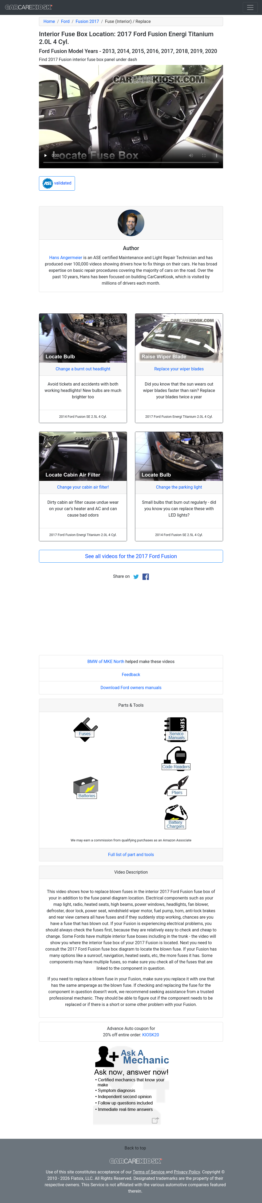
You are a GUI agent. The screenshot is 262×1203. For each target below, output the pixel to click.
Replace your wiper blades (179, 368)
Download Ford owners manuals (131, 687)
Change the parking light (179, 487)
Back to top (135, 1148)
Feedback (131, 674)
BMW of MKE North (106, 661)
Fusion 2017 (87, 21)
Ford (65, 21)
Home (49, 21)
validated (57, 183)
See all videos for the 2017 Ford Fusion (131, 556)
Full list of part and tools (131, 854)
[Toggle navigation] (250, 7)
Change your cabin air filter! (83, 487)
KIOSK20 (150, 1034)
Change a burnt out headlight (82, 368)
